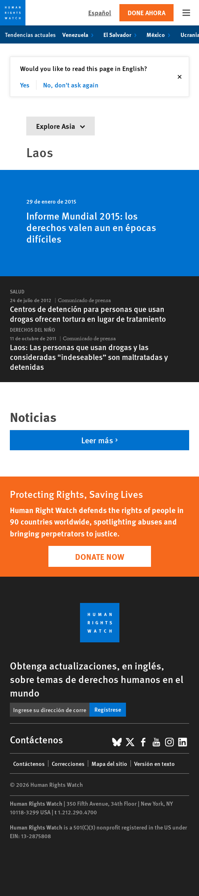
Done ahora (146, 12)
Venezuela (79, 34)
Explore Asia (60, 126)
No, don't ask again (70, 84)
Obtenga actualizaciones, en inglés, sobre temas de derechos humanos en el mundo (96, 678)
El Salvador (121, 34)
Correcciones (68, 763)
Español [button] (99, 12)
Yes (25, 84)
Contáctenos (29, 763)
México (160, 34)
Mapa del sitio (109, 763)
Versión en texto (154, 763)
